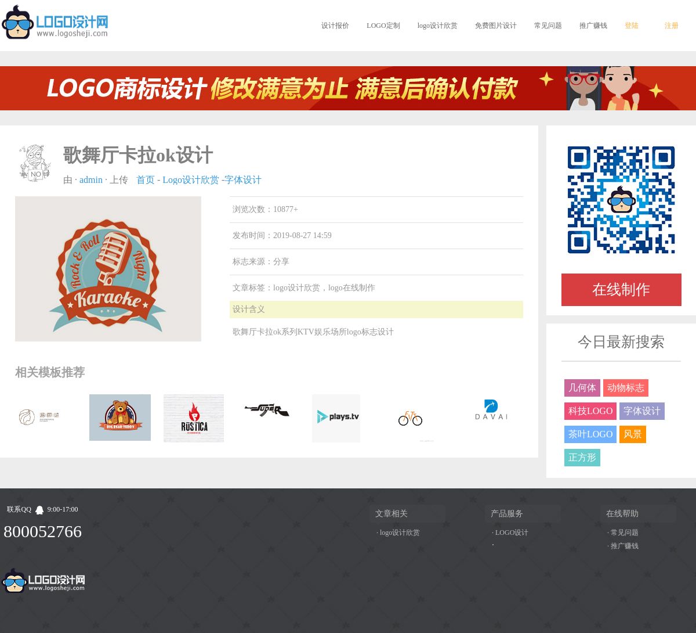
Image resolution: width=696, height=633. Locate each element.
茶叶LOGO (590, 434)
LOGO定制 (383, 25)
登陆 (632, 25)
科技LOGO (590, 411)
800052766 (42, 531)
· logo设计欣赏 (398, 532)
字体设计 (243, 180)
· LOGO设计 (510, 532)
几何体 (582, 388)
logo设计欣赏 (438, 25)
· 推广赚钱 (623, 546)
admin (91, 180)
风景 (633, 434)
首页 (145, 180)
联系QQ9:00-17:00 (42, 509)
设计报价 (335, 25)
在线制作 (621, 289)
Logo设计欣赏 (190, 180)
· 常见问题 (623, 532)
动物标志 (625, 388)
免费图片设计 (496, 25)
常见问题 (548, 25)
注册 (672, 25)
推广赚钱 (593, 25)
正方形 (582, 457)
